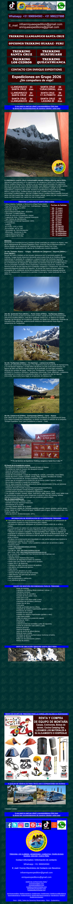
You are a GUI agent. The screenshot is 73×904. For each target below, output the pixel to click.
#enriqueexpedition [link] (13, 893)
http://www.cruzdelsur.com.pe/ (30, 550)
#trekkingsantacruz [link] (26, 893)
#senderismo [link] (55, 895)
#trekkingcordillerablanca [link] (58, 893)
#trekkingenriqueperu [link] (36, 897)
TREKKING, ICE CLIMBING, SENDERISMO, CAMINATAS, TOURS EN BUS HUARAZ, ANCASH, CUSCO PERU (36, 855)
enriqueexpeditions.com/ (36, 885)
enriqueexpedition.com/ (36, 883)
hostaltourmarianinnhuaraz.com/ (36, 887)
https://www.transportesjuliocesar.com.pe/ (33, 552)
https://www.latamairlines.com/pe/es (24, 546)
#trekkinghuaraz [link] (26, 895)
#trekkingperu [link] (36, 893)
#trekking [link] (62, 895)
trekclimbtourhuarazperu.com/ (36, 888)
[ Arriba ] (14, 808)
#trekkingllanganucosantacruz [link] (41, 895)
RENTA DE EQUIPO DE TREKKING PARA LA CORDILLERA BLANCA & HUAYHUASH (36, 714)
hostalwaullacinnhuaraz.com (36, 890)
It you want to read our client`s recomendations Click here (36, 106)
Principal (8, 808)
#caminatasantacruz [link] (14, 895)
